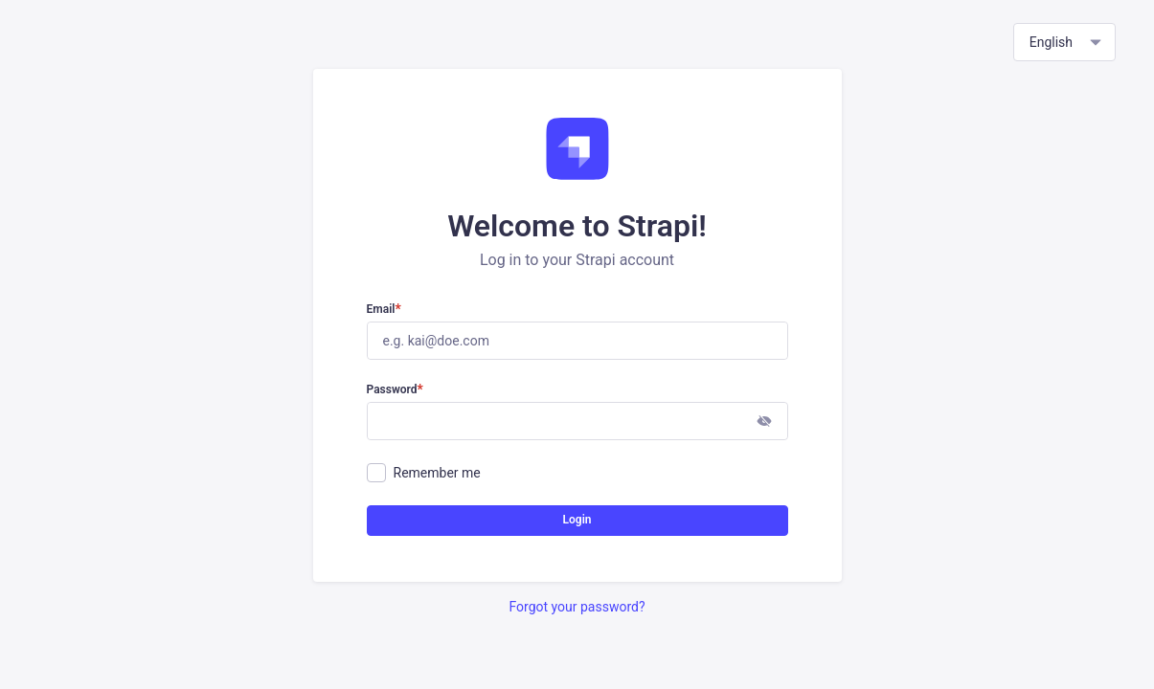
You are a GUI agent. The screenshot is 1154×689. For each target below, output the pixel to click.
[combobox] (1064, 42)
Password (395, 390)
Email (384, 310)
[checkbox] (376, 472)
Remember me (437, 472)
